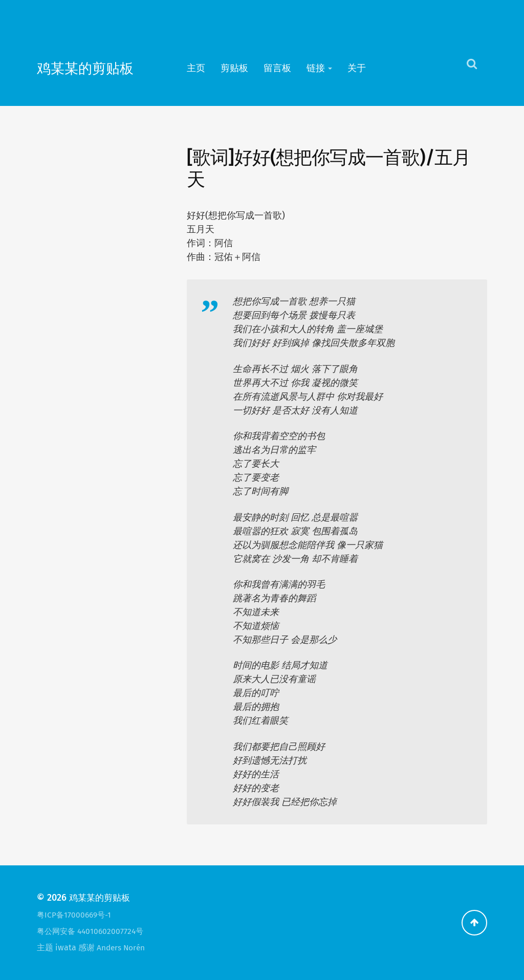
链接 (316, 68)
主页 (196, 68)
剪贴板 (234, 68)
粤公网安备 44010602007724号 (92, 931)
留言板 (277, 68)
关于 (356, 68)
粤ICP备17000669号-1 (76, 915)
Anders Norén (122, 947)
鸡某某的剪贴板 (94, 67)
